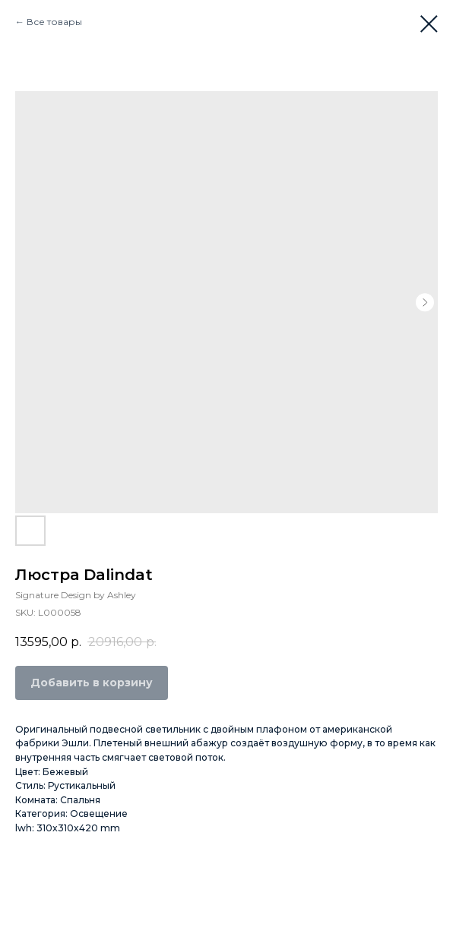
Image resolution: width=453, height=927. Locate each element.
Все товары (54, 21)
